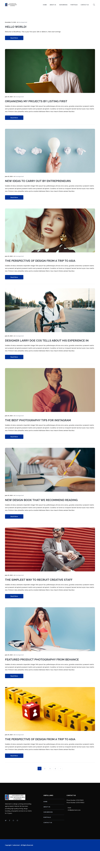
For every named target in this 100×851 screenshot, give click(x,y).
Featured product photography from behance (42, 659)
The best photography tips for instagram (38, 420)
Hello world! (15, 26)
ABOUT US (46, 807)
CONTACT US (47, 822)
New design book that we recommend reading (41, 500)
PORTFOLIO (47, 817)
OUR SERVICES (48, 812)
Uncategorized (23, 22)
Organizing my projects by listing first (36, 101)
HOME (45, 801)
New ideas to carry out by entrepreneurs (38, 181)
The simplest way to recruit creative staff (38, 579)
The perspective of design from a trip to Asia (40, 260)
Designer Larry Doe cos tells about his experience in (47, 340)
